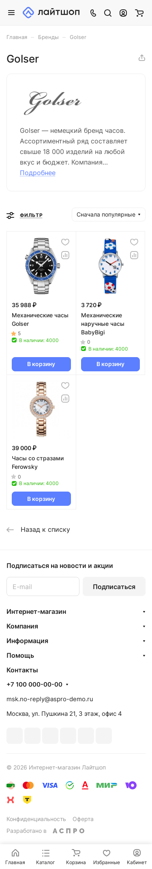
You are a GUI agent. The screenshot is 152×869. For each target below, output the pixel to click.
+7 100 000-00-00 (34, 684)
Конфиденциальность (36, 818)
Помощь (20, 655)
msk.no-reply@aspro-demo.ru (49, 699)
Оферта (83, 818)
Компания (22, 626)
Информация (27, 641)
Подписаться (114, 587)
